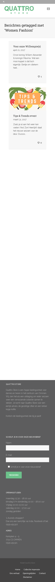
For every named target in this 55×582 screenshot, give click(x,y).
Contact (42, 573)
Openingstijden (29, 573)
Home (17, 570)
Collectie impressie (32, 570)
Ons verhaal (14, 573)
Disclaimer (27, 577)
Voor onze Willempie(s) (27, 46)
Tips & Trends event (25, 115)
